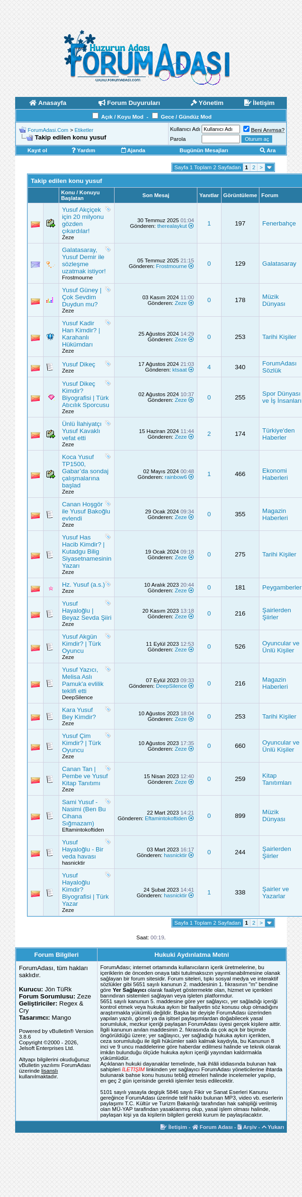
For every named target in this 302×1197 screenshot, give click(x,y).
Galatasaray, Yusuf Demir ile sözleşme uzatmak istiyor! (84, 260)
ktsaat (179, 370)
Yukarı (273, 1127)
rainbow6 (176, 477)
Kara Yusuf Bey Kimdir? (79, 713)
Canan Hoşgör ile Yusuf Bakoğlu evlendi (86, 511)
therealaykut (172, 226)
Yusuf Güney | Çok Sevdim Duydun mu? (81, 297)
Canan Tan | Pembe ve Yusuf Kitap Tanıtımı (85, 776)
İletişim (173, 1127)
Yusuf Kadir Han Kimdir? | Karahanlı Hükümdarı (81, 334)
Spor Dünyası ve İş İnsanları (282, 397)
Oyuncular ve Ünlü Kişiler (281, 647)
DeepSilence (77, 697)
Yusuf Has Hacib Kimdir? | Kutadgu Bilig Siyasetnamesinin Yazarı (86, 551)
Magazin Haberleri (275, 514)
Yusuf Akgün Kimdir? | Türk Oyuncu (81, 643)
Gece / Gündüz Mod (186, 117)
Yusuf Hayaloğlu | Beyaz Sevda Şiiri (86, 610)
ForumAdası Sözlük (279, 367)
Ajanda (133, 150)
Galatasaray (279, 263)
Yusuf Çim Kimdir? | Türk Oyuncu (81, 743)
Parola (178, 139)
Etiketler (83, 130)
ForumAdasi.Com (48, 130)
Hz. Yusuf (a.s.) (83, 584)
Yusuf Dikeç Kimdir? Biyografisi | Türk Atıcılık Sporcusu (85, 394)
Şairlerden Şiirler (276, 614)
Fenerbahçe (279, 223)
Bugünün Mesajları (203, 150)
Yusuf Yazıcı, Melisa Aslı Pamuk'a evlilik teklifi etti (83, 680)
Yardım (83, 150)
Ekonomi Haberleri (275, 474)
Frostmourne (77, 277)
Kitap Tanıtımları (277, 779)
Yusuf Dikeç (78, 364)
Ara (268, 150)
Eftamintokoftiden (83, 830)
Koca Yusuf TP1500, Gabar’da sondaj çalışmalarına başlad (85, 471)
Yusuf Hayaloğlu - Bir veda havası (82, 849)
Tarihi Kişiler (279, 336)
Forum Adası (212, 1127)
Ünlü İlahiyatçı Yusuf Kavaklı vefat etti (82, 431)
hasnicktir (73, 863)
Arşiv (247, 1127)
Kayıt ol (37, 150)
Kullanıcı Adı (185, 129)
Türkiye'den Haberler (278, 434)
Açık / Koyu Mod (122, 117)
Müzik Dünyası (273, 300)
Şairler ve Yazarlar (275, 892)
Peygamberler (282, 587)
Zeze (68, 237)
